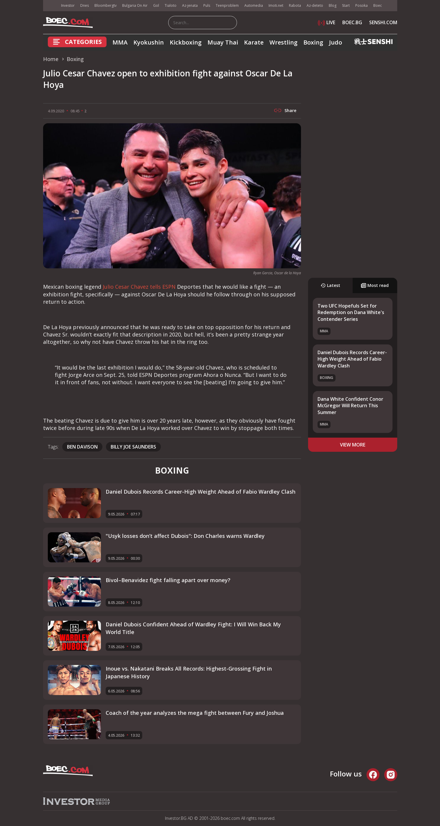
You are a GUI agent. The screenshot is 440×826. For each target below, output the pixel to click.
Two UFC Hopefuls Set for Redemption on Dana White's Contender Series (351, 312)
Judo (335, 42)
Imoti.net (276, 5)
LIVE (326, 22)
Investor (68, 5)
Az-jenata (190, 5)
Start (346, 5)
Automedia (253, 5)
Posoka (361, 5)
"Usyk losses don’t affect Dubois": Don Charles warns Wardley (185, 535)
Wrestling (283, 42)
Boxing (313, 42)
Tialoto (170, 5)
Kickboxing (186, 42)
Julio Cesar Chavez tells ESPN (139, 286)
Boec (377, 5)
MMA (119, 42)
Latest (330, 285)
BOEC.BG (352, 22)
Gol (156, 5)
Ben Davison (82, 447)
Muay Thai (222, 42)
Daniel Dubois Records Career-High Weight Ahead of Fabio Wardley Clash (352, 359)
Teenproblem (227, 5)
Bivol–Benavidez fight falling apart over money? (168, 580)
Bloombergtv (105, 5)
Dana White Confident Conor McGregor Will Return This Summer (350, 406)
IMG (50, 6)
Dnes (84, 5)
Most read (375, 285)
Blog (332, 5)
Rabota (295, 5)
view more (352, 444)
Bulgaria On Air (135, 5)
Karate (254, 42)
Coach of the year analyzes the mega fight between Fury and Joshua (195, 712)
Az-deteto (315, 5)
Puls (206, 5)
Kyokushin (148, 42)
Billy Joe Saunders (133, 447)
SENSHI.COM (383, 22)
